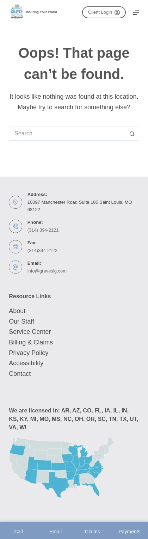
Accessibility (26, 363)
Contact (20, 373)
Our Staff (21, 321)
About (17, 310)
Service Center (30, 331)
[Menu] (136, 12)
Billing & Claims (31, 342)
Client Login (104, 12)
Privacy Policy (28, 352)
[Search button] (132, 134)
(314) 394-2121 (43, 230)
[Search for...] (67, 134)
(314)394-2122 (42, 250)
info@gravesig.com (47, 271)
